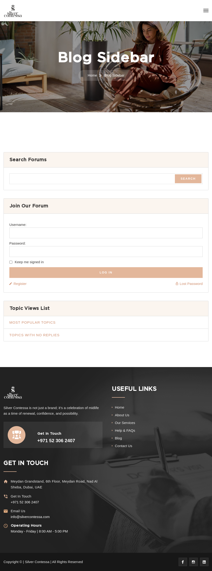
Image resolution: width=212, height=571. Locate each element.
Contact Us (123, 446)
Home (92, 75)
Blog (118, 438)
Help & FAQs (125, 430)
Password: (17, 243)
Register (20, 284)
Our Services (125, 423)
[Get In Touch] (6, 496)
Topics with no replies (34, 335)
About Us (122, 415)
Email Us (18, 511)
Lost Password (191, 284)
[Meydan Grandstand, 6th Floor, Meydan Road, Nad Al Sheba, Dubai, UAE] (6, 481)
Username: (17, 225)
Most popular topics (32, 322)
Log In (106, 272)
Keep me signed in (29, 262)
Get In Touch (21, 496)
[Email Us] (6, 511)
